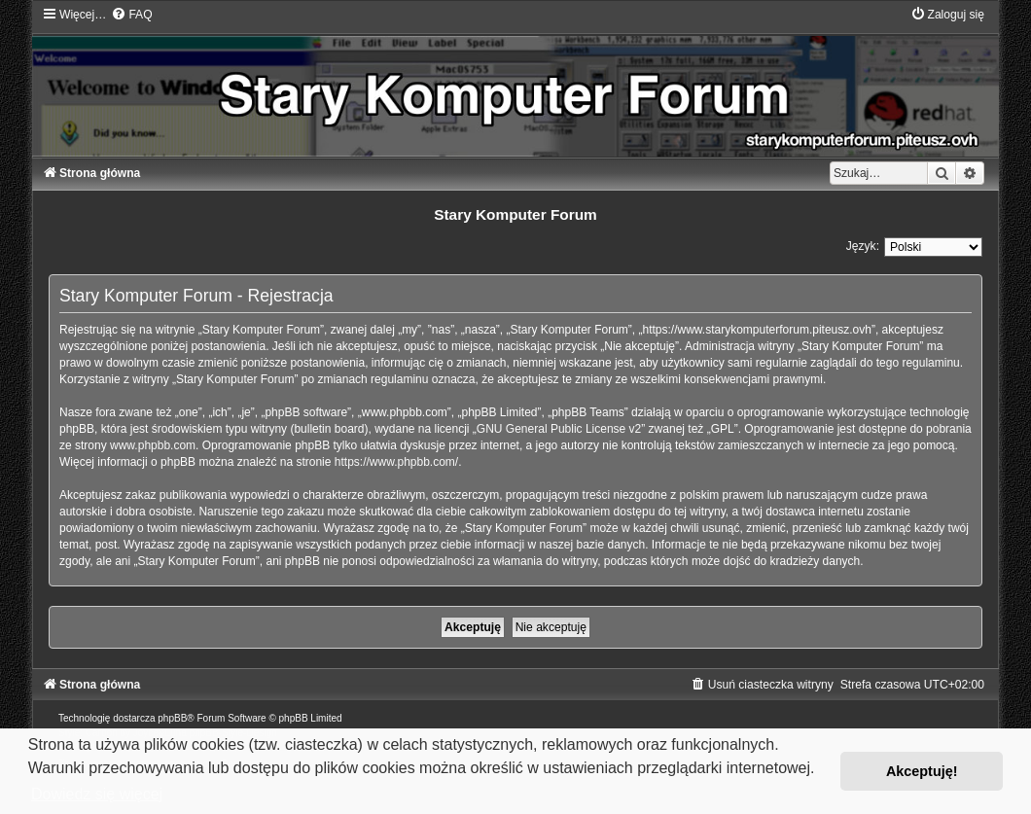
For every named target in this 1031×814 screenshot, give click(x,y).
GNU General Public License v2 (559, 429)
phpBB (172, 718)
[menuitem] (131, 14)
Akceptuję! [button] (922, 771)
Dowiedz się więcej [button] (96, 794)
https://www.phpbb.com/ (396, 462)
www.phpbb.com (153, 445)
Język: (862, 246)
